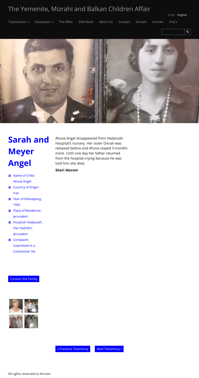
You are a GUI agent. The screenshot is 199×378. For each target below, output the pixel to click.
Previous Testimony (73, 349)
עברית (171, 15)
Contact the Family (23, 279)
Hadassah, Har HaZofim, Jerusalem (27, 228)
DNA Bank (86, 22)
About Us (106, 22)
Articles (158, 22)
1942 (16, 205)
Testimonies (18, 22)
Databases (44, 22)
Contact (124, 22)
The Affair (66, 22)
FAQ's (173, 22)
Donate (141, 22)
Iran (16, 193)
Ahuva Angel (22, 181)
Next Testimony (108, 349)
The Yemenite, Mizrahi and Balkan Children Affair (79, 8)
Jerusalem (20, 216)
